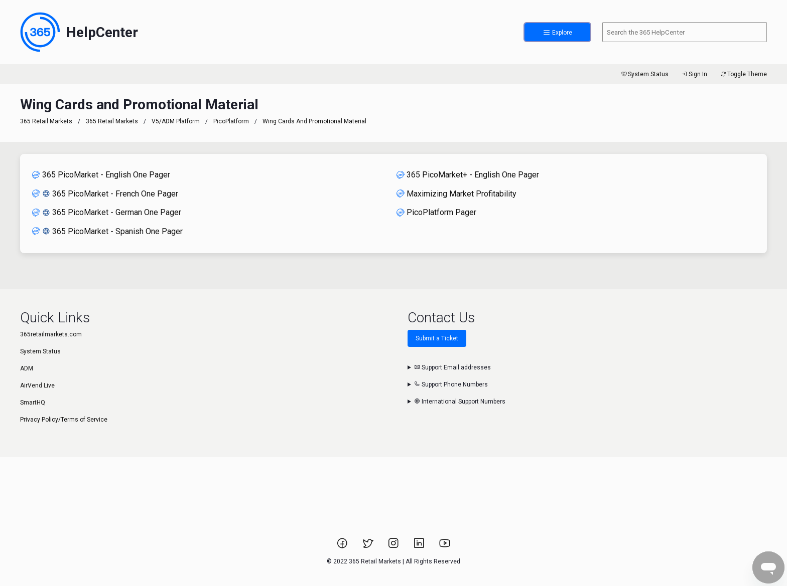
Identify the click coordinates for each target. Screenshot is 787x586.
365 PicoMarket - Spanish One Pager (107, 231)
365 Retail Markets (46, 121)
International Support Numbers (459, 401)
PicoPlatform (231, 121)
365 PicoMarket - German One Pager (106, 212)
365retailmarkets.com (51, 334)
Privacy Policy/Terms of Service (63, 419)
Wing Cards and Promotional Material (314, 121)
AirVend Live (37, 385)
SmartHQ (32, 402)
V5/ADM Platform (176, 121)
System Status (644, 74)
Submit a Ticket (437, 338)
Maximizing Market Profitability (456, 194)
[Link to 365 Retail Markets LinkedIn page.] (420, 546)
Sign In (694, 74)
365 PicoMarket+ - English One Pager (468, 174)
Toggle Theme (743, 74)
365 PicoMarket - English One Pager (101, 174)
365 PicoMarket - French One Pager (105, 194)
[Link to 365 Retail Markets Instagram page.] (394, 546)
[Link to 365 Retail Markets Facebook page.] (343, 546)
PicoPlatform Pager (436, 212)
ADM (26, 368)
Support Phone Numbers (451, 384)
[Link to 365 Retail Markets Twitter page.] (368, 546)
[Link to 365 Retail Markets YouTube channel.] (445, 546)
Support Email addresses (452, 367)
